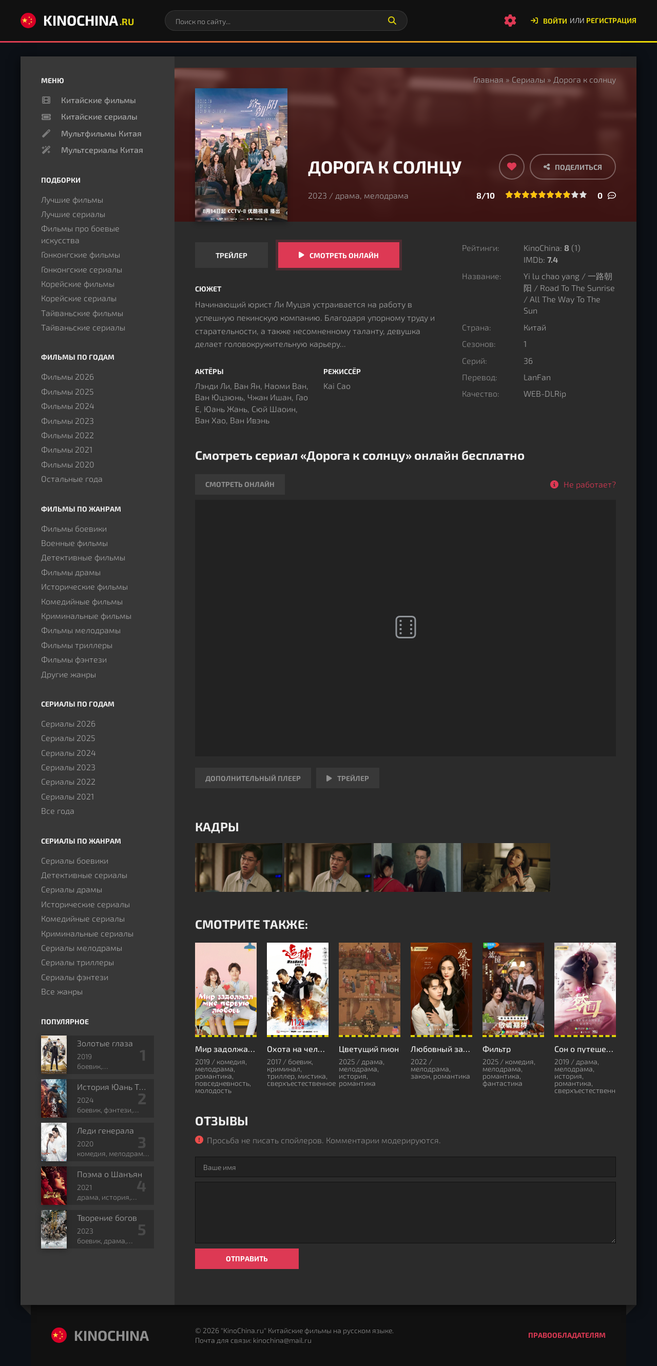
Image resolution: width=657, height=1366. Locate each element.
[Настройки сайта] (510, 20)
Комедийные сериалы (83, 918)
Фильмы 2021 (66, 449)
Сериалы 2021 (67, 796)
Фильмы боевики (74, 528)
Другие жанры (68, 674)
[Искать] (392, 20)
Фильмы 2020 (67, 464)
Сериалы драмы (71, 889)
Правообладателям (567, 1335)
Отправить (247, 1258)
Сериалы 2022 (68, 781)
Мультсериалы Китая (102, 149)
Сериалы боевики (74, 860)
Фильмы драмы (71, 572)
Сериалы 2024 (68, 752)
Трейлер (231, 255)
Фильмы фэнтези (74, 659)
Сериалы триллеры (77, 962)
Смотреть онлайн (344, 255)
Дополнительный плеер (253, 778)
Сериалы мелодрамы (81, 947)
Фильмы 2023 (67, 420)
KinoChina (77, 20)
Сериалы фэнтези (74, 977)
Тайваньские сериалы (83, 327)
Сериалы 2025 (68, 738)
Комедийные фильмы (82, 601)
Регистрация (611, 20)
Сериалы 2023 (68, 767)
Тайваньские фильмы (82, 313)
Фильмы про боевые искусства (80, 233)
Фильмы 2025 (67, 391)
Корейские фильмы (77, 283)
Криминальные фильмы (86, 615)
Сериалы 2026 (68, 723)
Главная (488, 79)
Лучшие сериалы (73, 214)
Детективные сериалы (84, 875)
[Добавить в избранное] (512, 167)
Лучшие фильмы (72, 199)
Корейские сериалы (79, 298)
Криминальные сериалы (87, 933)
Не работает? (590, 484)
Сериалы (528, 79)
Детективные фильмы (83, 557)
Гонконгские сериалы (81, 269)
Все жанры (62, 991)
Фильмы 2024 (67, 406)
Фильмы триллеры (76, 645)
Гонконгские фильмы (80, 254)
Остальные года (72, 478)
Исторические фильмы (84, 586)
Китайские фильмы (98, 100)
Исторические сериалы (85, 904)
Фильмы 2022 (67, 435)
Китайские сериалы (99, 116)
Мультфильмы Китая (101, 133)
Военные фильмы (74, 543)
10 (583, 194)
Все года (57, 810)
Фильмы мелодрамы (81, 630)
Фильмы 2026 (67, 376)
